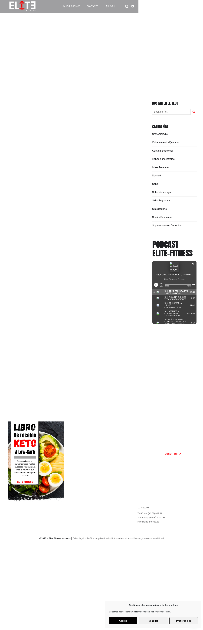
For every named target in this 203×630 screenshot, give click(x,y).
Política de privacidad (98, 538)
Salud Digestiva (161, 200)
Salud (155, 183)
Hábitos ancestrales (163, 158)
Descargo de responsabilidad (149, 538)
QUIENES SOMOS (134, 6)
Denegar (153, 620)
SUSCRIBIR (172, 453)
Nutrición (157, 175)
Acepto (123, 620)
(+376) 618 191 (156, 513)
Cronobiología (160, 133)
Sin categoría (159, 208)
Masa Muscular (160, 167)
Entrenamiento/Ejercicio (165, 142)
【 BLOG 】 (173, 6)
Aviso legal (78, 538)
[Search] (194, 112)
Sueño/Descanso (162, 217)
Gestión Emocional (162, 150)
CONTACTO (155, 6)
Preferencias (183, 620)
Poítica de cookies (121, 538)
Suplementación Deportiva (166, 225)
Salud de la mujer (161, 192)
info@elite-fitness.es (148, 521)
